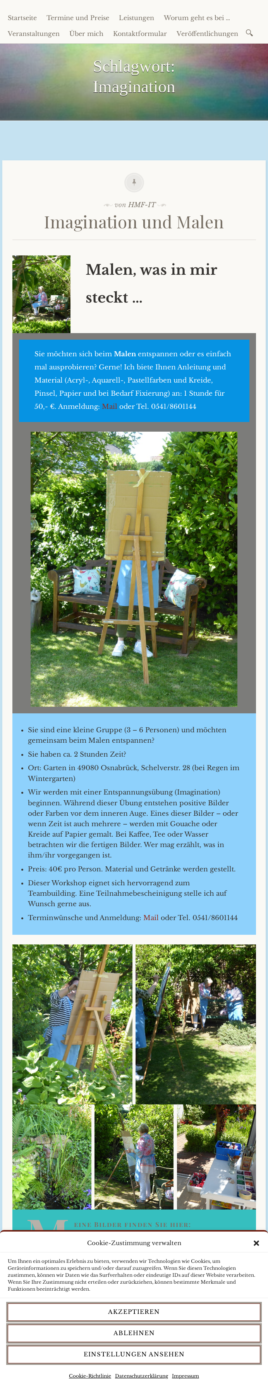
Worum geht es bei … (197, 18)
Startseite (22, 18)
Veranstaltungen (34, 33)
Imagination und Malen (134, 221)
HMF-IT (142, 205)
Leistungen (136, 18)
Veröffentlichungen (207, 33)
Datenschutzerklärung (141, 1376)
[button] (256, 1243)
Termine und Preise (77, 18)
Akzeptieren (134, 1311)
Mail (109, 407)
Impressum (185, 1376)
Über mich (86, 33)
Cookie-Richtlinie (90, 1376)
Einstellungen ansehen (134, 1354)
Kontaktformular (140, 33)
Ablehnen (134, 1333)
